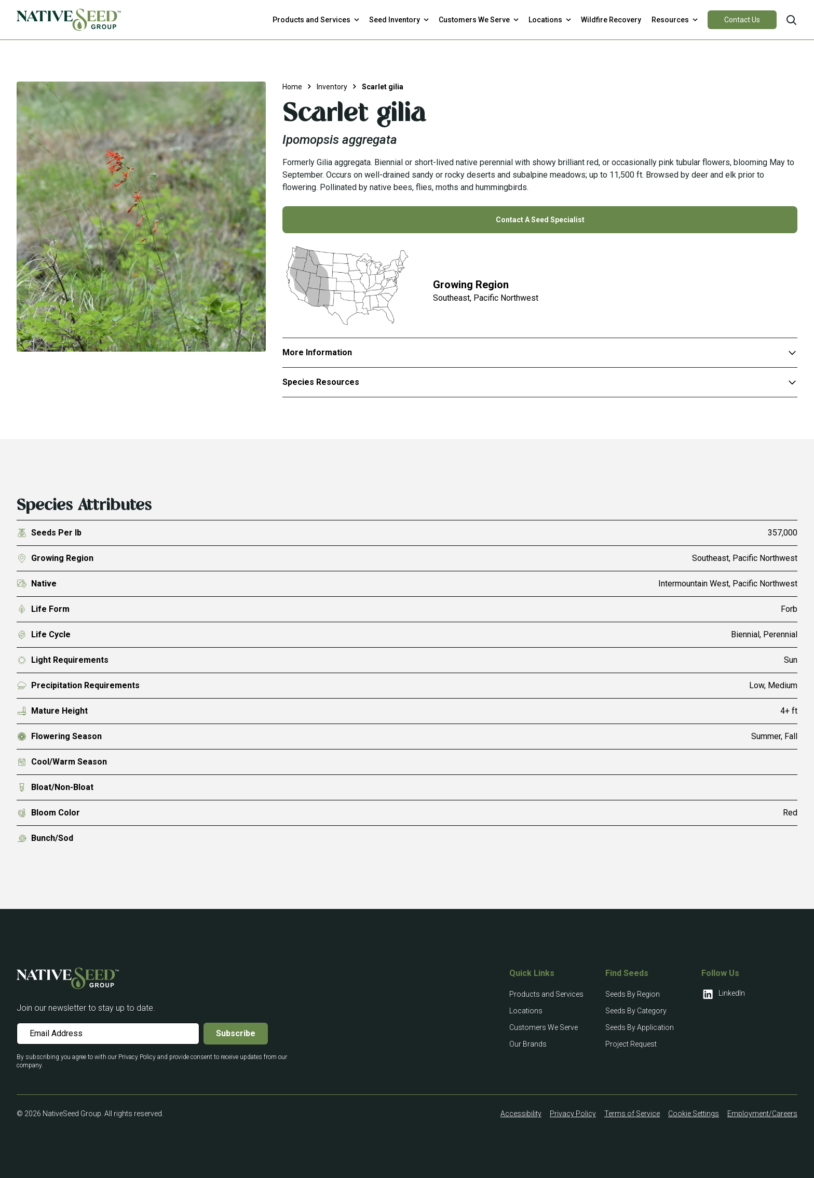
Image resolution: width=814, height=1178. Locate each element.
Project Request (631, 1044)
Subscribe (235, 1033)
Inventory (332, 87)
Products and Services (546, 994)
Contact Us (742, 20)
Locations (525, 1011)
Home (292, 87)
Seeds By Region (632, 994)
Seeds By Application (639, 1027)
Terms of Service (632, 1113)
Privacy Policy (573, 1113)
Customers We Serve (543, 1027)
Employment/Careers (762, 1113)
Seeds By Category (636, 1011)
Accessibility (520, 1113)
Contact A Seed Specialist (540, 220)
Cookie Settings (693, 1113)
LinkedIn (723, 994)
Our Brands (528, 1044)
